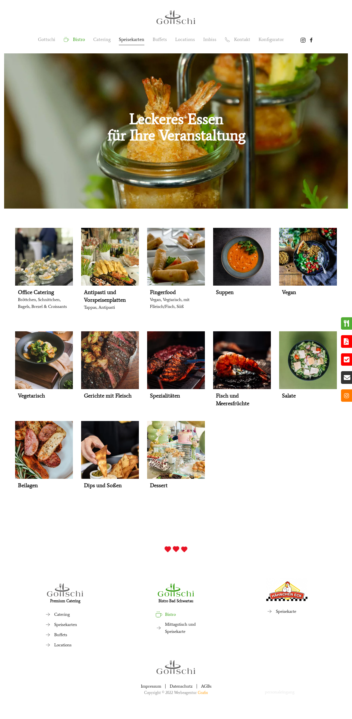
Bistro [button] (74, 39)
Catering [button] (102, 39)
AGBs (206, 686)
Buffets (160, 39)
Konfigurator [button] (271, 39)
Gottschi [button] (46, 39)
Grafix (203, 692)
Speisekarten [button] (131, 39)
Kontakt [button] (237, 39)
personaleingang (280, 692)
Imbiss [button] (209, 39)
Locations (185, 39)
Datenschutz (181, 686)
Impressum (151, 686)
